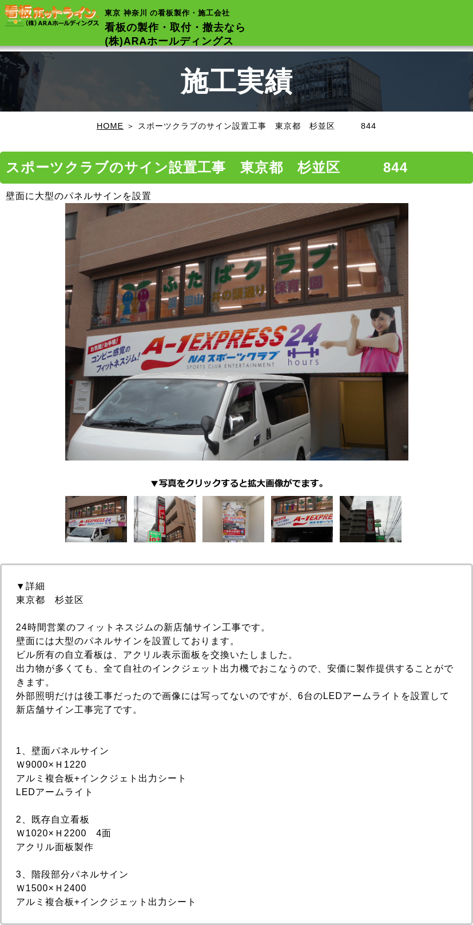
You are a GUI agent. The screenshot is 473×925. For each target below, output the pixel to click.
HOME (110, 125)
